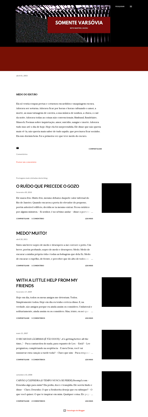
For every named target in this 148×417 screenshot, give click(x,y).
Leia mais (89, 219)
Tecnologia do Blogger (74, 410)
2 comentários (38, 401)
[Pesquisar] (119, 6)
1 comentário (37, 219)
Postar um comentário (26, 162)
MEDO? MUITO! (31, 233)
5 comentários (38, 318)
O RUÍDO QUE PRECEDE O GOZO (47, 186)
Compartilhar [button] (95, 149)
